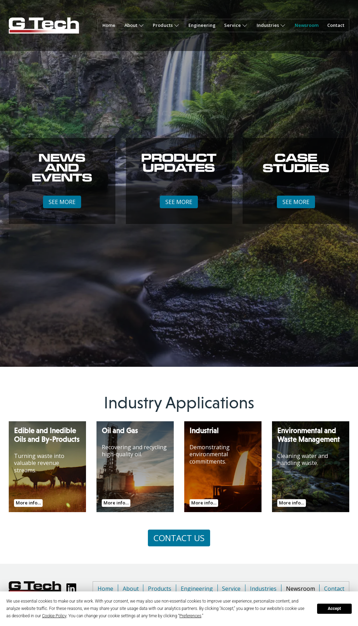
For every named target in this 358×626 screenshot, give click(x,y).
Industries (263, 588)
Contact (335, 25)
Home (108, 25)
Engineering (201, 25)
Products (159, 588)
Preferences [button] (190, 615)
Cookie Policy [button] (54, 615)
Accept (334, 608)
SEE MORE (62, 202)
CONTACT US (179, 538)
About (130, 25)
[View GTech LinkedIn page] (71, 588)
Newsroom (306, 25)
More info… (28, 503)
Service (231, 588)
